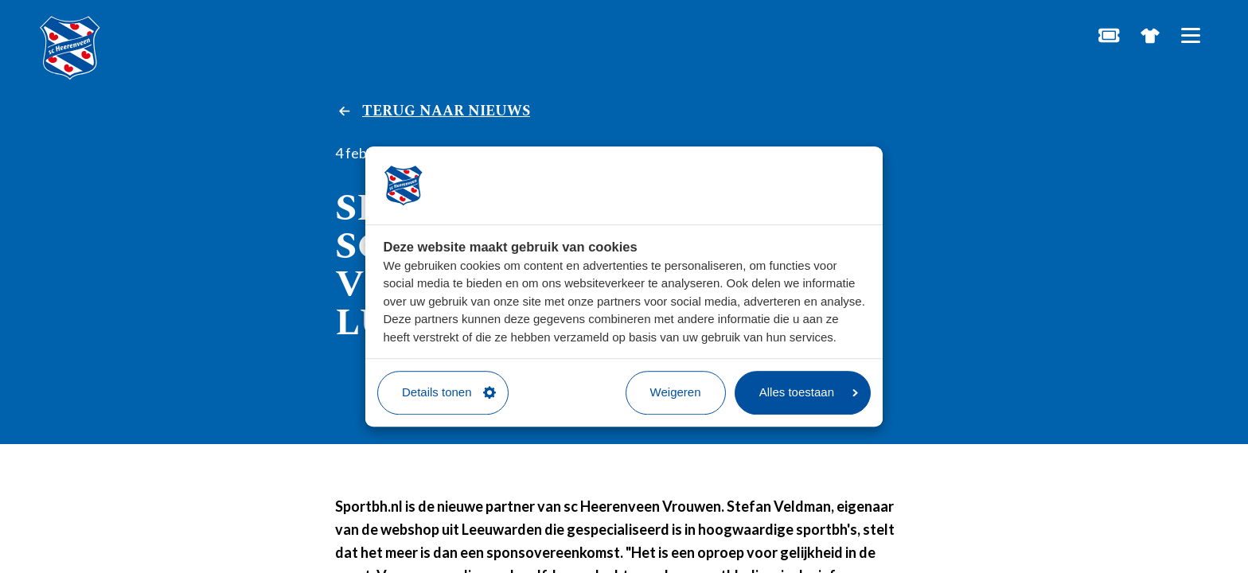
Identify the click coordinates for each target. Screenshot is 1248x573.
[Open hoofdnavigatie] (1190, 35)
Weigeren (675, 392)
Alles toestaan (808, 392)
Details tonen (449, 392)
